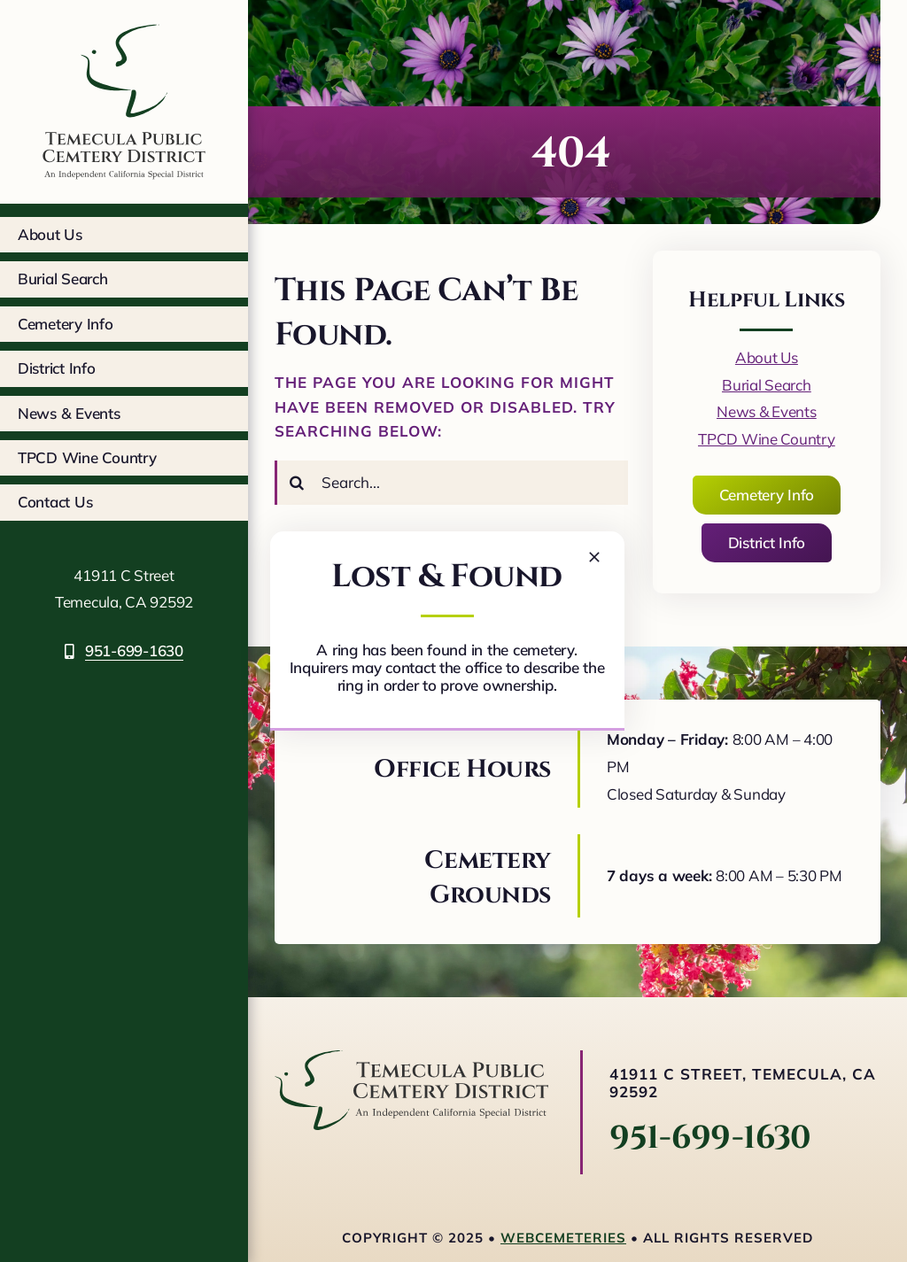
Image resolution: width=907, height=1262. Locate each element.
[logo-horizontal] (411, 1058)
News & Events (767, 411)
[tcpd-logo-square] (124, 21)
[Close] (594, 557)
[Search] (297, 483)
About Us (766, 357)
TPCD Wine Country (766, 439)
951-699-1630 (710, 1138)
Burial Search (766, 385)
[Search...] (451, 483)
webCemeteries (563, 1237)
